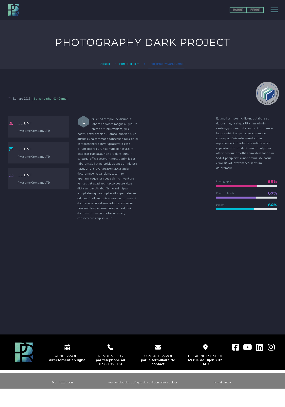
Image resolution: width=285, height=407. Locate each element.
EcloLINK (150, 401)
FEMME (255, 10)
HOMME (238, 10)
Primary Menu (274, 10)
